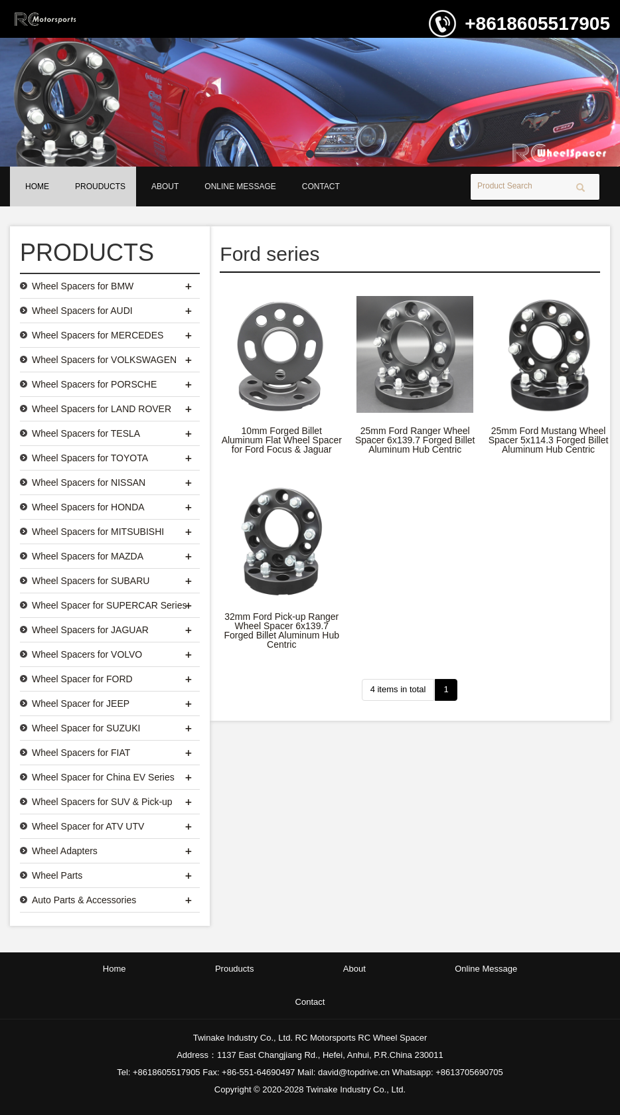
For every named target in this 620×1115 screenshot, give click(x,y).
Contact (321, 186)
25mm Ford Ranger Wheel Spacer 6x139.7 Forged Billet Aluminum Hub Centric (415, 440)
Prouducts (100, 186)
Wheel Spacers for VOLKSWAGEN (104, 359)
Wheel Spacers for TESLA (86, 433)
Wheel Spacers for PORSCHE (94, 384)
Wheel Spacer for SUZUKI (86, 728)
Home (37, 186)
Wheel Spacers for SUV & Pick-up (102, 801)
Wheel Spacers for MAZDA (87, 556)
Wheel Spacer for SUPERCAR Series (109, 605)
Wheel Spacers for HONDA (88, 507)
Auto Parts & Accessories (84, 900)
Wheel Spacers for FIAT (81, 752)
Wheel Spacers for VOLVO (87, 654)
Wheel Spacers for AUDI (82, 310)
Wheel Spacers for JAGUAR (90, 630)
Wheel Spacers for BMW (82, 286)
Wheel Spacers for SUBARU (90, 580)
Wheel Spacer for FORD (82, 679)
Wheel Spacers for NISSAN (88, 482)
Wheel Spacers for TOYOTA (90, 458)
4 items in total (398, 689)
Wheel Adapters (65, 851)
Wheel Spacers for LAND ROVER (101, 409)
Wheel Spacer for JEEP (80, 703)
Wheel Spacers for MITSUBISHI (98, 531)
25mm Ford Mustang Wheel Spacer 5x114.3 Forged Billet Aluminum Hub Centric (549, 440)
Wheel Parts (57, 875)
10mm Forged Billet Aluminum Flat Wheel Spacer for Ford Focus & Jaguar (282, 440)
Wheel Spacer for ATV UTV (88, 826)
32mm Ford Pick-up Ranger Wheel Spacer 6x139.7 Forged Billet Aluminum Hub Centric (282, 630)
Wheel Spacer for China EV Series (103, 777)
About (165, 186)
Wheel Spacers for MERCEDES (97, 335)
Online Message (239, 186)
